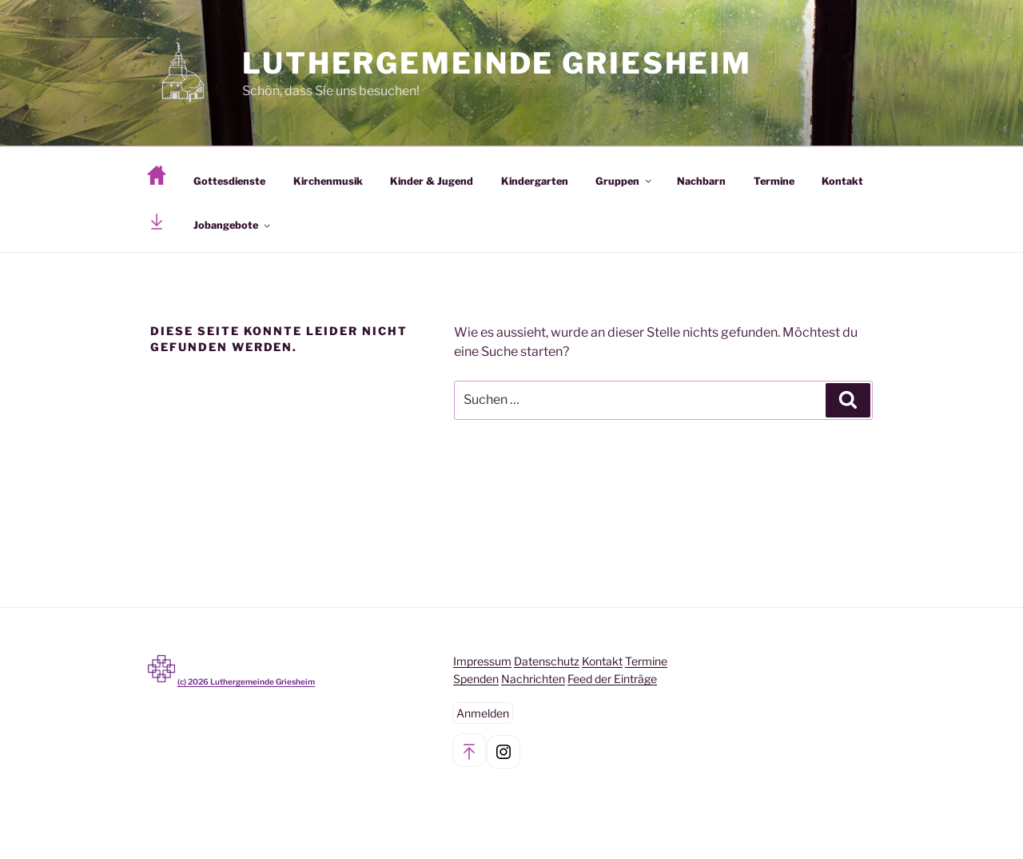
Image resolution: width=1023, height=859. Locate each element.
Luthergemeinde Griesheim (497, 63)
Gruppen (624, 181)
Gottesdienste (229, 181)
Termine (774, 181)
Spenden (476, 678)
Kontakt (842, 181)
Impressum (482, 661)
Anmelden (482, 713)
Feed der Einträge (612, 678)
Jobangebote (233, 225)
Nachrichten (533, 678)
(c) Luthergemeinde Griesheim (246, 681)
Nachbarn (701, 181)
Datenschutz (546, 661)
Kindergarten (534, 181)
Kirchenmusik (328, 181)
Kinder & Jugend (431, 181)
